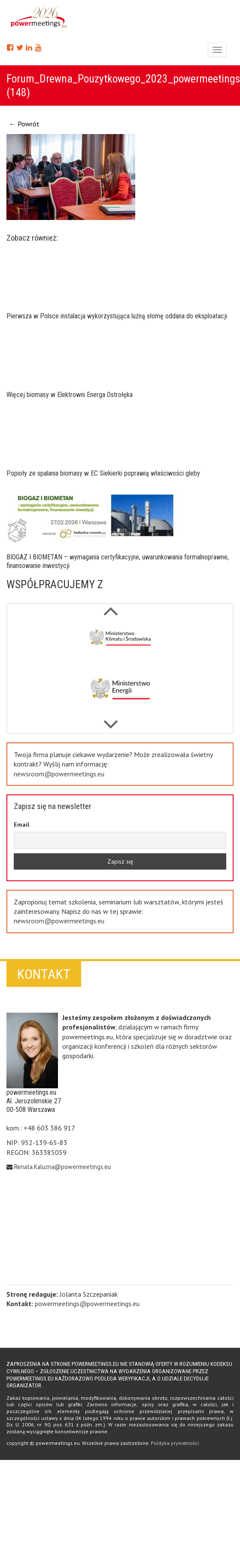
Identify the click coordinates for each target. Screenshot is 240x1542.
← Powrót (24, 123)
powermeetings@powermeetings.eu (87, 1303)
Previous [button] (110, 720)
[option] (120, 645)
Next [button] (110, 606)
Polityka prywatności (175, 1443)
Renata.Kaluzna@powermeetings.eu (62, 1167)
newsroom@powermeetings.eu (59, 773)
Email (21, 824)
